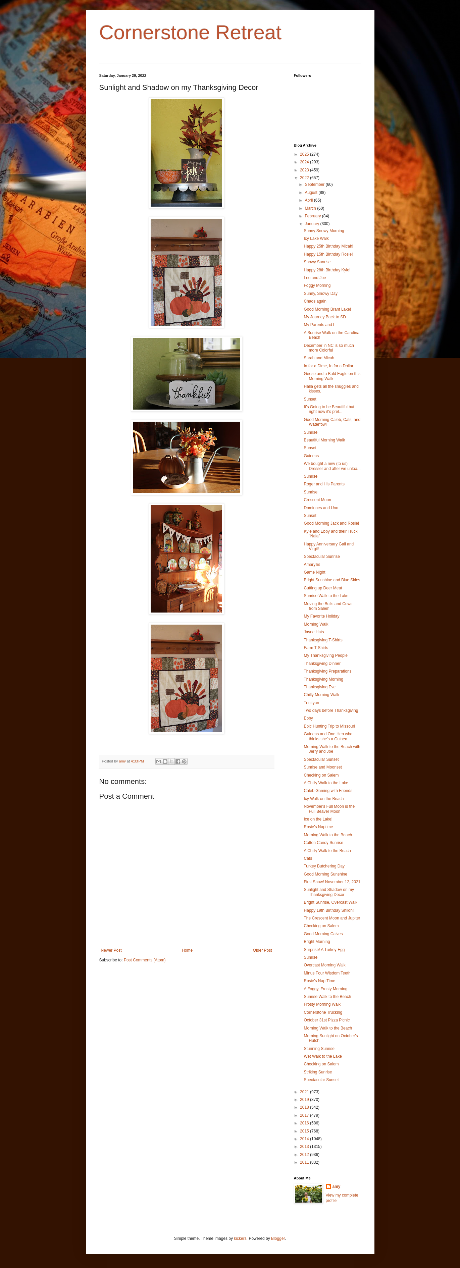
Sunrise (310, 432)
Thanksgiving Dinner (322, 663)
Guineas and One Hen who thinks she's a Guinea (328, 736)
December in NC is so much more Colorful (329, 348)
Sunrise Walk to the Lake (326, 595)
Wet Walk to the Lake (323, 1056)
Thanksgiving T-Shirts (323, 640)
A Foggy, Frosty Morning (325, 989)
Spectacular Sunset (321, 759)
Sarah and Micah (319, 358)
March (311, 208)
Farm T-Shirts (316, 647)
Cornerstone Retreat (190, 32)
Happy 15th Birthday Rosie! (328, 254)
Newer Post (111, 950)
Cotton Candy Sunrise (323, 842)
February (313, 216)
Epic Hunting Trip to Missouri (329, 726)
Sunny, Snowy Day (321, 293)
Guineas (311, 456)
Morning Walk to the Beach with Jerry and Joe (332, 749)
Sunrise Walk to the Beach (327, 996)
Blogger (278, 1238)
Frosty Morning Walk (322, 1004)
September (315, 184)
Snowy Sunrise (317, 262)
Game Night (314, 572)
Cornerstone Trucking (323, 1012)
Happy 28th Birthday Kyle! (327, 270)
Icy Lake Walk (316, 238)
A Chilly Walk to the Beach (327, 850)
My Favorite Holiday (321, 616)
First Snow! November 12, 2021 (332, 882)
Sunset (310, 399)
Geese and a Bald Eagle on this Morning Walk (332, 376)
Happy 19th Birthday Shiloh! (329, 910)
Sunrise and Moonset (323, 767)
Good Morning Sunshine (325, 874)
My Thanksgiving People (326, 655)
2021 (305, 1092)
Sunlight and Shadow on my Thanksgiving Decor (329, 892)
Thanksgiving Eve (320, 687)
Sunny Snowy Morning (324, 230)
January (312, 223)
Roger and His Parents (324, 484)
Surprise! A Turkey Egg (324, 949)
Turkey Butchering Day (324, 866)
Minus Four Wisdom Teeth (327, 973)
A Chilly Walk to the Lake (326, 783)
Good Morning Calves (323, 934)
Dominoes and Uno (321, 508)
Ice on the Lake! (318, 819)
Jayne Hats (314, 632)
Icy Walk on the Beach (324, 798)
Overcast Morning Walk (324, 965)
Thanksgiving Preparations (327, 671)
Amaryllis (312, 564)
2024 (305, 162)
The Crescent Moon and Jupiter (332, 918)
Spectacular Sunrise (322, 556)
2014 (305, 1139)
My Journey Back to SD (325, 317)
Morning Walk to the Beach (328, 835)
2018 (305, 1107)
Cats (308, 858)
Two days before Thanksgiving (331, 710)
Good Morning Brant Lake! (327, 309)
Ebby (308, 718)
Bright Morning (317, 941)
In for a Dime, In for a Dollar (328, 366)
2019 (305, 1099)
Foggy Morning (317, 285)
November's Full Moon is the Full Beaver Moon (329, 808)
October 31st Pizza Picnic (327, 1020)
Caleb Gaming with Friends (328, 790)
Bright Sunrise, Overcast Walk (330, 902)
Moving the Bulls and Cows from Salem (328, 606)
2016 (305, 1123)
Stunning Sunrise (319, 1048)
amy (337, 1186)
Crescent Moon (317, 499)
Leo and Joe (315, 277)
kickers (240, 1238)
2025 (305, 154)
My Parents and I (319, 324)
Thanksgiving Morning (323, 679)
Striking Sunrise (318, 1072)
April (309, 200)
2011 (305, 1162)
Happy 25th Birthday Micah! (328, 246)
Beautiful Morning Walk (324, 440)
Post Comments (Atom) (145, 960)
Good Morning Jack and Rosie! (331, 523)
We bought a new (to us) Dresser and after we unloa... (332, 466)
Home (187, 950)
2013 (305, 1146)
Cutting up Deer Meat (323, 588)
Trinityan (311, 702)
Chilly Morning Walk (321, 694)
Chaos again (315, 301)
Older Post (262, 950)
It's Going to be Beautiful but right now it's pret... (329, 409)
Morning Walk (316, 624)
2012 (305, 1154)
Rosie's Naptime (318, 827)
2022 (305, 177)
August (311, 192)
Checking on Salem (321, 775)
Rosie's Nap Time (319, 981)
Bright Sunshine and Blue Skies (332, 580)
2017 (305, 1115)
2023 (305, 170)
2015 (305, 1131)
